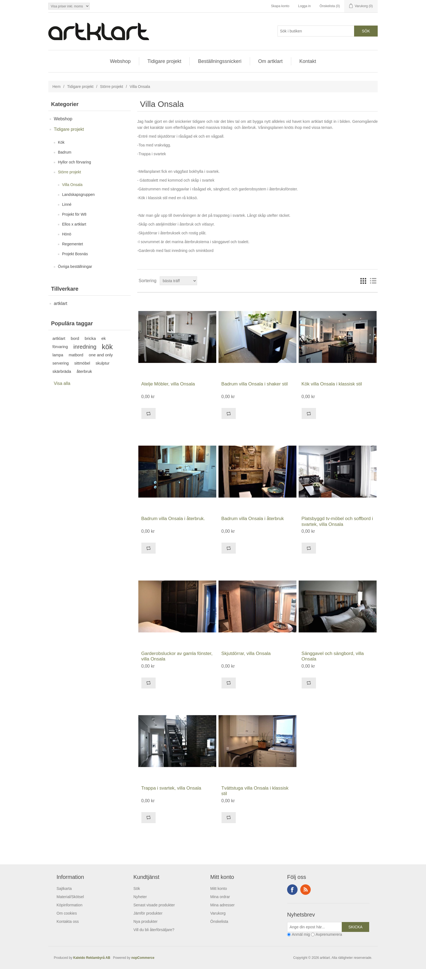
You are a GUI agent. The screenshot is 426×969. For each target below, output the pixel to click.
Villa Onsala (72, 184)
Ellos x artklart (74, 224)
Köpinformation (69, 905)
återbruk (84, 371)
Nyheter (140, 897)
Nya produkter (145, 921)
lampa (57, 355)
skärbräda (61, 371)
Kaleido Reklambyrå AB (92, 958)
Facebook (292, 889)
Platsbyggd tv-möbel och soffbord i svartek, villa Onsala (337, 521)
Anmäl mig (301, 934)
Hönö (66, 234)
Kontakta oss (68, 921)
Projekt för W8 (74, 214)
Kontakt (307, 61)
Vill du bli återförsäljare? (153, 930)
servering (60, 363)
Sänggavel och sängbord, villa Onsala (332, 656)
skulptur (103, 363)
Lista (373, 280)
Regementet (72, 244)
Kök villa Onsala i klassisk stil (331, 384)
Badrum (64, 152)
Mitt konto (218, 888)
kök (107, 347)
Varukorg (218, 913)
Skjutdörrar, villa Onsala (246, 653)
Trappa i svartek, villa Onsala (171, 788)
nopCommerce (142, 958)
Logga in (304, 6)
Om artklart (270, 61)
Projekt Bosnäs (75, 254)
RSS (305, 889)
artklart (60, 303)
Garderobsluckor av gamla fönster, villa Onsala (176, 656)
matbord (76, 355)
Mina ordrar (220, 897)
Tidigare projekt (164, 61)
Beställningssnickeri (219, 61)
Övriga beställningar (75, 266)
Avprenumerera (329, 934)
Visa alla (62, 383)
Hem (56, 86)
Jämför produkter (147, 913)
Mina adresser (222, 905)
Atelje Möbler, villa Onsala (168, 384)
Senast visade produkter (154, 905)
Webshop (120, 61)
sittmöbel (82, 363)
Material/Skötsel (70, 897)
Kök (61, 142)
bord (75, 338)
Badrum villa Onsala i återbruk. (173, 518)
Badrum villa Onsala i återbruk (252, 518)
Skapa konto (280, 6)
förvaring (60, 347)
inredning (84, 347)
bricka (90, 338)
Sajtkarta (64, 888)
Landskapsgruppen (78, 194)
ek (103, 338)
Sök (136, 888)
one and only (101, 354)
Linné (66, 204)
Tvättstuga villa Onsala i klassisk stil (254, 790)
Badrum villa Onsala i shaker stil (254, 384)
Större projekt (111, 86)
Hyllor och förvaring (74, 162)
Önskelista (219, 921)
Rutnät (363, 280)
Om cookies (67, 913)
